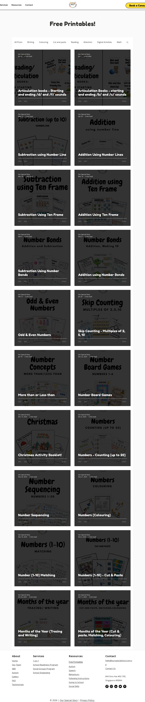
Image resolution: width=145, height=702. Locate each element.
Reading (75, 42)
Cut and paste (59, 42)
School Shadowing (41, 672)
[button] (16, 5)
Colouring (43, 42)
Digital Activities (104, 42)
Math (119, 42)
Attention (87, 42)
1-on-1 (36, 660)
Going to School (76, 682)
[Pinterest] (124, 686)
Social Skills (74, 686)
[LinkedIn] (115, 686)
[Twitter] (120, 686)
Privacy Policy (87, 700)
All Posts (18, 42)
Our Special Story (69, 700)
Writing (30, 42)
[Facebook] (107, 686)
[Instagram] (111, 686)
